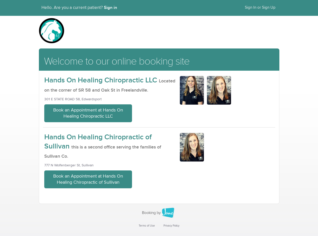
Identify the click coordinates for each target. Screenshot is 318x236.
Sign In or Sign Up (260, 7)
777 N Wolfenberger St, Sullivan (69, 165)
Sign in (110, 7)
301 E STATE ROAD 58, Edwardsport (73, 99)
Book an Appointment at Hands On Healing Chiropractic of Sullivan (88, 179)
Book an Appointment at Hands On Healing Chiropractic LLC (88, 113)
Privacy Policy (171, 225)
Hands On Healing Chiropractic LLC (100, 80)
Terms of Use (147, 225)
